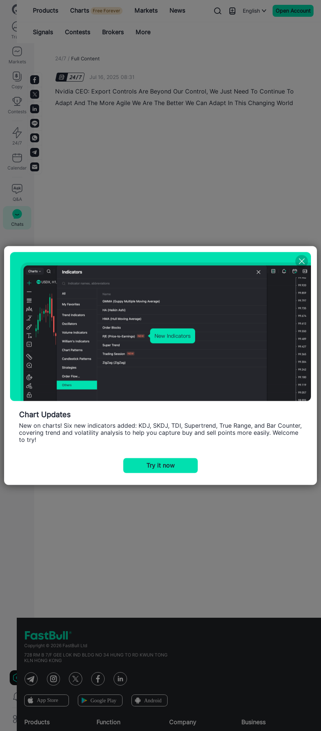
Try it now (160, 465)
